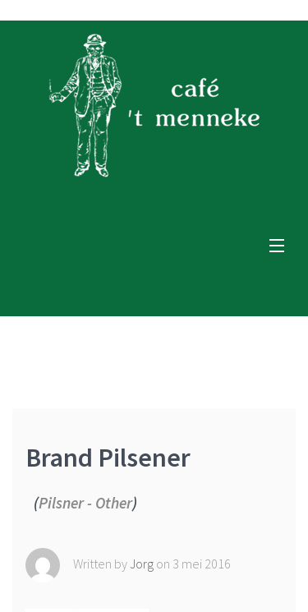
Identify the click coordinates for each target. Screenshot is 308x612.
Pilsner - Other (85, 503)
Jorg (143, 562)
